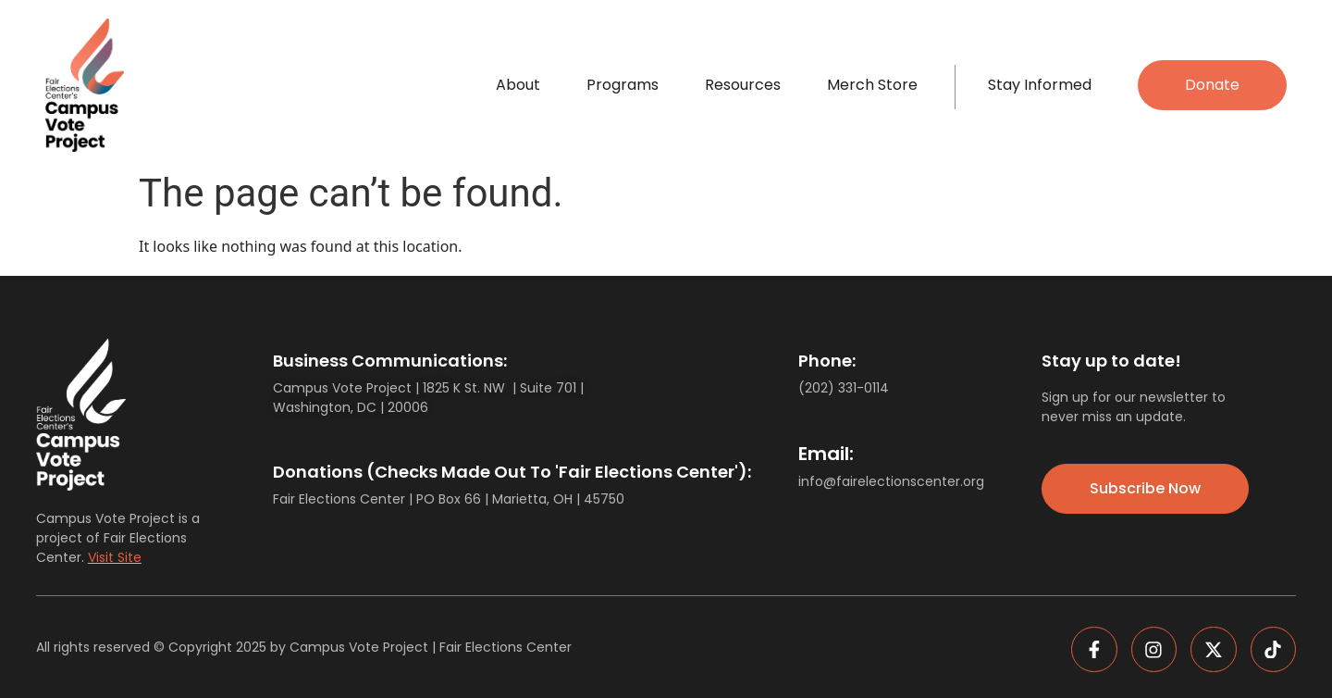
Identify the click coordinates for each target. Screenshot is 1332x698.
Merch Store (872, 84)
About (518, 84)
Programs (622, 84)
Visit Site (115, 557)
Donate (1212, 84)
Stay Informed (1040, 84)
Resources (743, 84)
